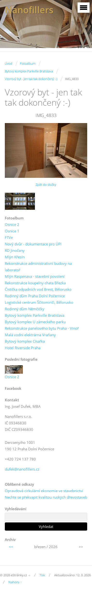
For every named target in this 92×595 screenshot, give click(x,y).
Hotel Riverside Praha (22, 347)
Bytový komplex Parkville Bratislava (29, 71)
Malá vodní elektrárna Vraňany (30, 334)
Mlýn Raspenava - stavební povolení (35, 276)
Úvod (8, 63)
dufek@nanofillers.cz (22, 469)
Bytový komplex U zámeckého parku (35, 321)
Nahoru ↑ (15, 582)
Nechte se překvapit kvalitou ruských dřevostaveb (46, 497)
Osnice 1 (12, 231)
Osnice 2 (12, 224)
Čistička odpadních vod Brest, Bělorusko (38, 289)
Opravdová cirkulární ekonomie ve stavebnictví (44, 490)
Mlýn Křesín (15, 256)
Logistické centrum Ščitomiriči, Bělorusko (39, 302)
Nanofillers (29, 10)
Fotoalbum (27, 63)
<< (11, 546)
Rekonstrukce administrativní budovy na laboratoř (38, 266)
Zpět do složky (46, 184)
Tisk (42, 575)
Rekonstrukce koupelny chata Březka (35, 282)
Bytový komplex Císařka (25, 341)
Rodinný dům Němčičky (24, 308)
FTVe (9, 237)
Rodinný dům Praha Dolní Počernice (35, 295)
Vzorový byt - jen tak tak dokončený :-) (31, 79)
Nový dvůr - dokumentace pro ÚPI (33, 244)
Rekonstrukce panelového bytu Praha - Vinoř (42, 328)
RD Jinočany (15, 250)
